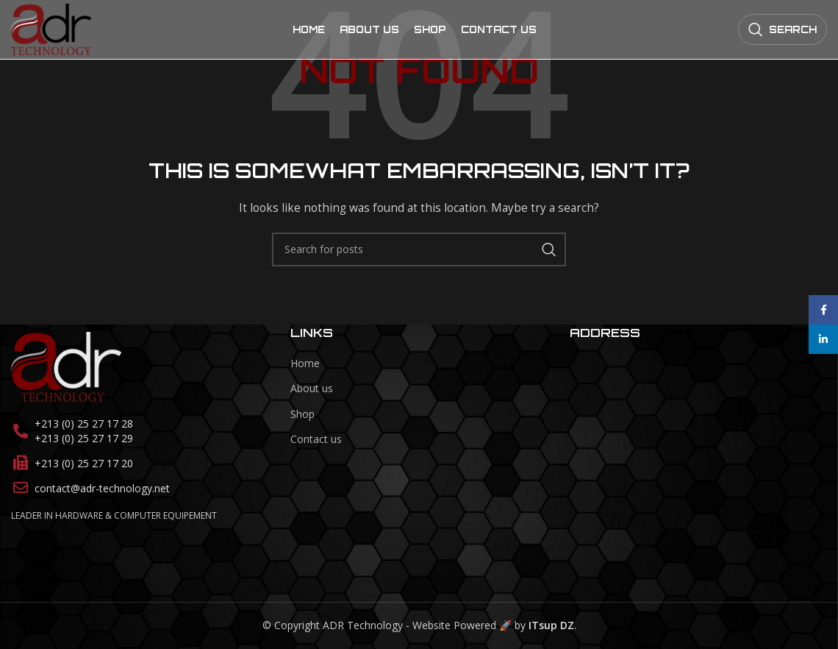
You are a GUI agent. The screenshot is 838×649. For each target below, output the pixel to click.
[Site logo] (51, 28)
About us (311, 389)
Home (305, 363)
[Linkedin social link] (823, 339)
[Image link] (66, 366)
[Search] (782, 29)
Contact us (316, 440)
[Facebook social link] (823, 309)
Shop (302, 414)
